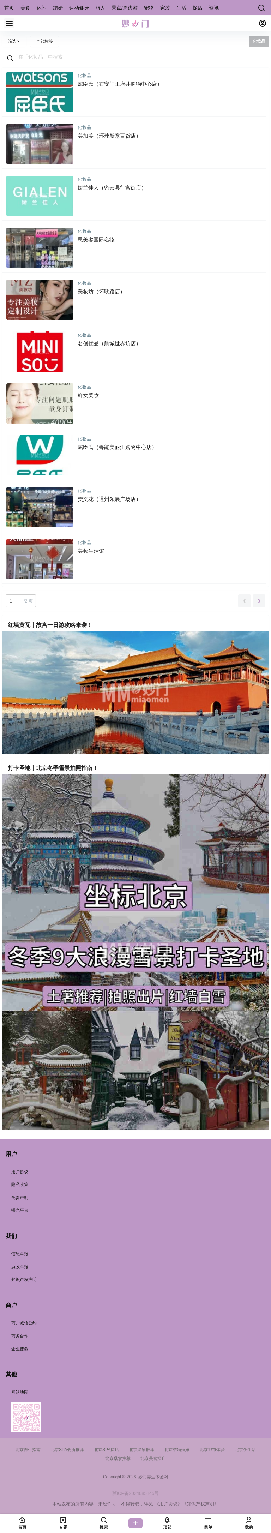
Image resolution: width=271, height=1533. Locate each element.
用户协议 (19, 1171)
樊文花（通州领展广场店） (109, 499)
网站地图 (19, 1392)
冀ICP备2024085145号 (135, 1493)
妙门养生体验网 (152, 1476)
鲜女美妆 (88, 395)
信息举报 (19, 1253)
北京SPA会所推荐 (67, 1449)
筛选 (14, 41)
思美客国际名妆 (96, 239)
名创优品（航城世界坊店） (109, 343)
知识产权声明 (24, 1279)
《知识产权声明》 (200, 1504)
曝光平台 (19, 1210)
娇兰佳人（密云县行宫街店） (112, 188)
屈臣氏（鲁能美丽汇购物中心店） (117, 447)
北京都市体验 (212, 1449)
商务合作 (19, 1336)
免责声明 (19, 1197)
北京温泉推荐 (141, 1449)
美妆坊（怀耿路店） (101, 291)
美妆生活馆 (91, 551)
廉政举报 (19, 1266)
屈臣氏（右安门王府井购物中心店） (120, 84)
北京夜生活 (245, 1449)
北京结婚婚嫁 (176, 1449)
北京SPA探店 (106, 1449)
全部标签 (44, 41)
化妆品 (84, 75)
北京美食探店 (153, 1458)
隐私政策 (19, 1184)
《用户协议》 (168, 1504)
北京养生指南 (28, 1449)
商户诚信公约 (24, 1323)
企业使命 (19, 1348)
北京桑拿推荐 (118, 1458)
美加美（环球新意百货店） (109, 136)
